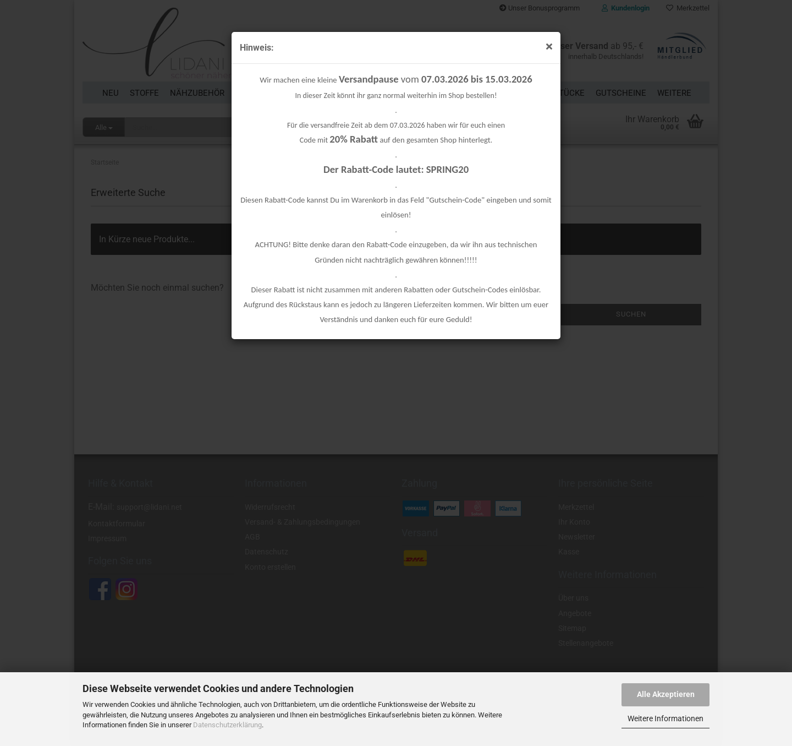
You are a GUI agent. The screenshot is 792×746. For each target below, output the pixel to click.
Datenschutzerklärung (227, 725)
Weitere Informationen (665, 718)
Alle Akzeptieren (666, 694)
